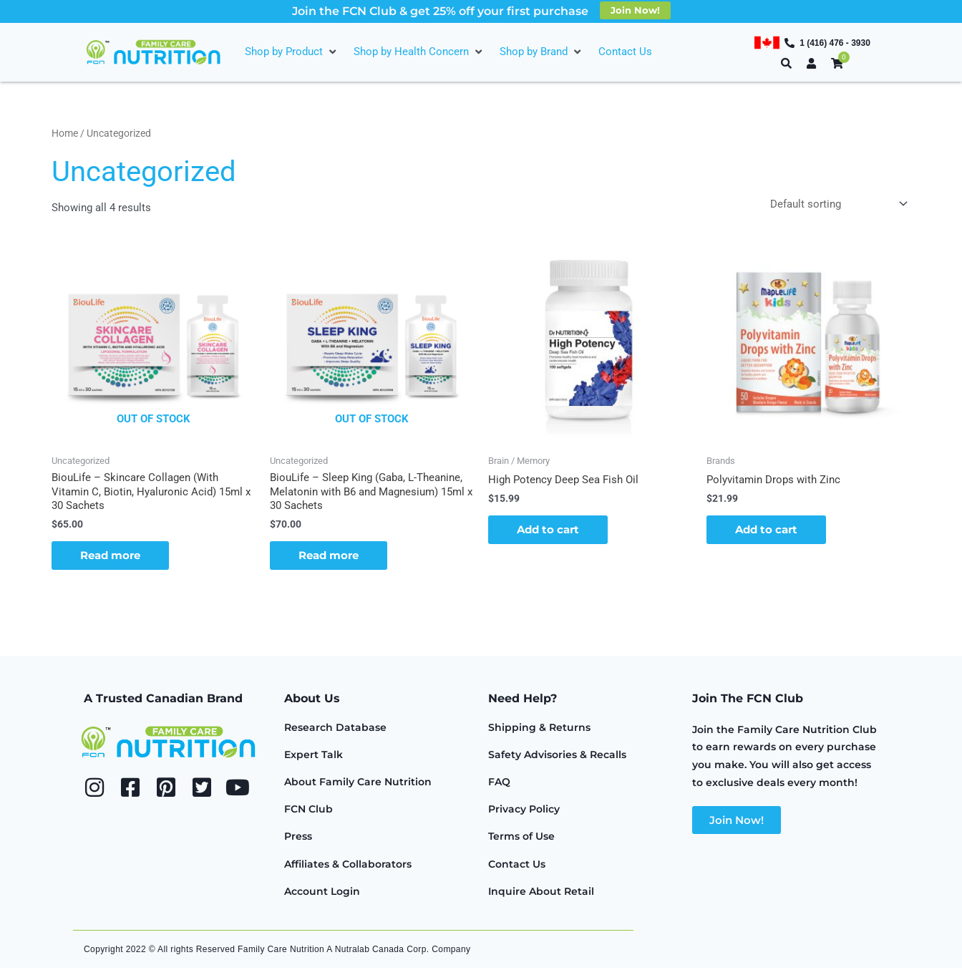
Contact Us (516, 866)
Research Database (335, 729)
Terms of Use (521, 838)
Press (298, 838)
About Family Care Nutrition (358, 783)
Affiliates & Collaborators (348, 866)
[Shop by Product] (292, 51)
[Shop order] (836, 205)
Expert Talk (313, 756)
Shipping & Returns (539, 729)
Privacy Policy (524, 811)
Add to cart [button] (548, 531)
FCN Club (308, 811)
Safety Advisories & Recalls (557, 756)
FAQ (499, 783)
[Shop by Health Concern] (419, 51)
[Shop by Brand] (541, 51)
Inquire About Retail (541, 893)
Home (65, 133)
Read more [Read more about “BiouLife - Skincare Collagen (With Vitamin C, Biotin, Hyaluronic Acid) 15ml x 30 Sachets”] (110, 557)
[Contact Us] (625, 51)
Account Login (322, 893)
